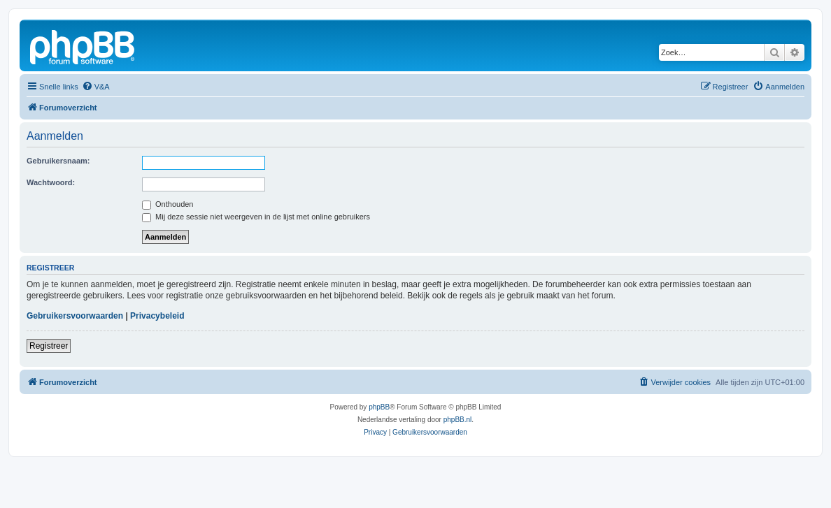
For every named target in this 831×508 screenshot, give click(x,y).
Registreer (48, 346)
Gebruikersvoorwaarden (75, 316)
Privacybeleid (157, 316)
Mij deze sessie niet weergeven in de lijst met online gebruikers (256, 216)
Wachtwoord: (51, 182)
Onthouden (168, 204)
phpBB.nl (457, 419)
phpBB (379, 407)
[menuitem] (96, 86)
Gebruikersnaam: (58, 161)
